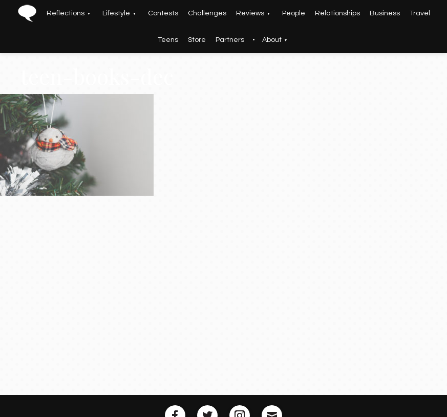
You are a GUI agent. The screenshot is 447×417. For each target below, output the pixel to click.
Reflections (65, 13)
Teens (168, 39)
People (293, 13)
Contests (163, 13)
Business (385, 13)
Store (197, 39)
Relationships (337, 13)
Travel (420, 13)
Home (27, 13)
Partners (230, 39)
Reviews (250, 13)
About (272, 39)
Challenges (207, 13)
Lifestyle (116, 13)
